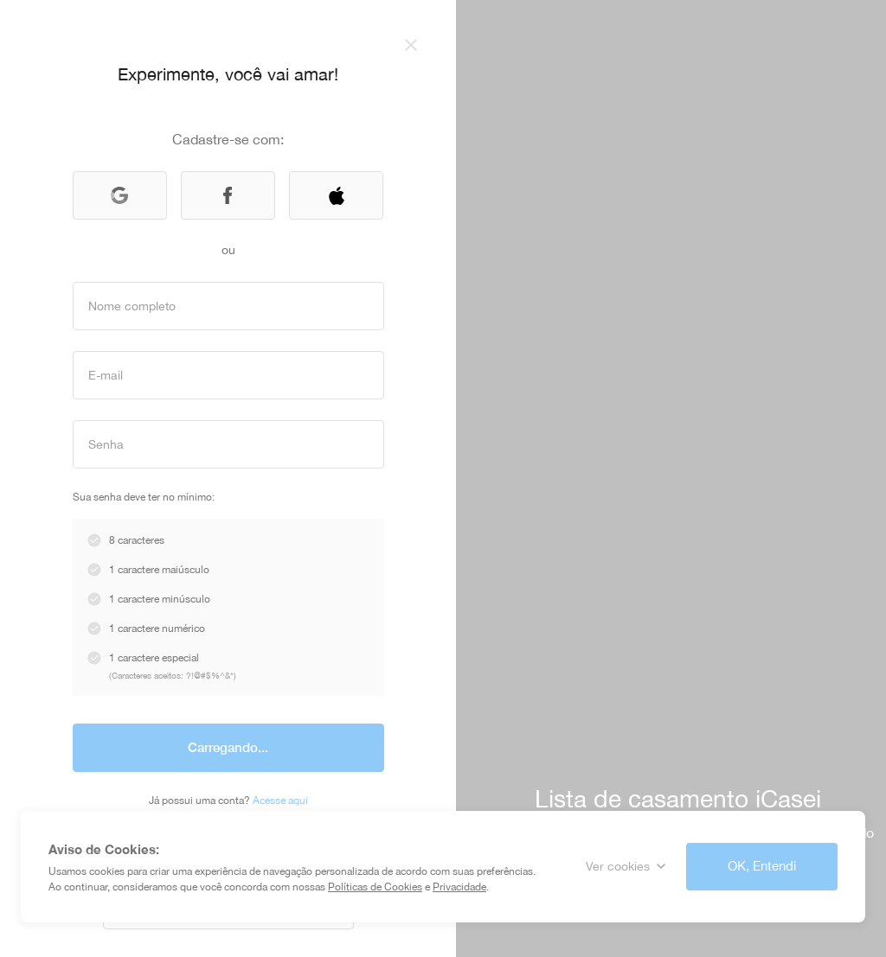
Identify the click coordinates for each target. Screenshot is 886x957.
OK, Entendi (762, 865)
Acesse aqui (280, 800)
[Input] (228, 306)
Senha (106, 443)
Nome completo (132, 305)
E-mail (105, 374)
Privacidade (459, 887)
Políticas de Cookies (375, 887)
